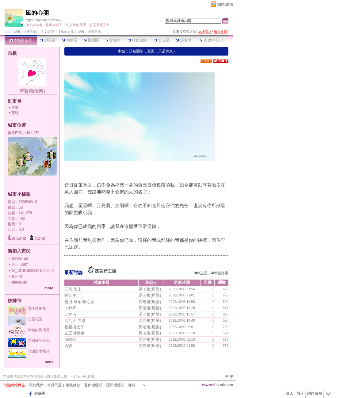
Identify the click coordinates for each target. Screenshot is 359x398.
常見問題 (54, 385)
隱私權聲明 (115, 385)
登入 (289, 393)
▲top (229, 375)
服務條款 (73, 385)
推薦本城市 (54, 25)
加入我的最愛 (76, 25)
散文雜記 (47, 31)
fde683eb (19, 282)
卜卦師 (70, 308)
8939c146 (20, 259)
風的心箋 (37, 13)
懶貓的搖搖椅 (39, 330)
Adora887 (20, 265)
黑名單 (39, 239)
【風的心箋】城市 (70, 31)
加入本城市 (33, 25)
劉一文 (17, 276)
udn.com (226, 385)
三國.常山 (73, 289)
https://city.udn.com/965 (43, 20)
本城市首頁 (21, 40)
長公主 (70, 295)
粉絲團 (39, 393)
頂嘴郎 (70, 339)
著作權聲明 (93, 385)
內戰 (68, 345)
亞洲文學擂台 (39, 351)
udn (7, 31)
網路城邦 (225, 4)
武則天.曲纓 (75, 320)
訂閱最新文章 (100, 25)
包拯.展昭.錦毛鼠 (79, 301)
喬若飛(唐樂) (32, 90)
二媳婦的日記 (39, 340)
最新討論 (73, 272)
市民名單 (19, 239)
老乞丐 (70, 314)
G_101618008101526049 (33, 271)
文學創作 (30, 31)
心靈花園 (35, 319)
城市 (16, 31)
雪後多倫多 (37, 308)
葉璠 (15, 113)
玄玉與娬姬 (74, 333)
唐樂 (15, 107)
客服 (132, 385)
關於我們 (36, 385)
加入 (300, 393)
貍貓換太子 (74, 327)
